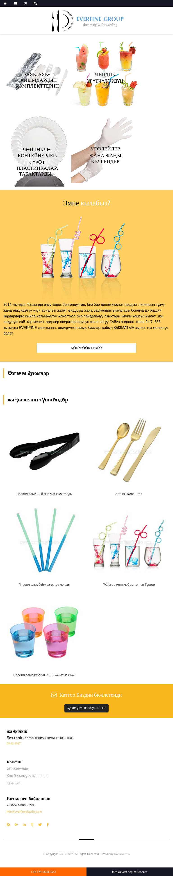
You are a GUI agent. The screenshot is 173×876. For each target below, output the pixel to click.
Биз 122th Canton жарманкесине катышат (40, 737)
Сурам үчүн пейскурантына (86, 708)
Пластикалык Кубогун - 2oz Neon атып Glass (44, 675)
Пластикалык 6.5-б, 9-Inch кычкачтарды (44, 494)
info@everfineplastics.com (24, 812)
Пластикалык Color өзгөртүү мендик (44, 585)
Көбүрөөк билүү (86, 348)
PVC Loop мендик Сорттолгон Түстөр (128, 585)
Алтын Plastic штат (128, 494)
